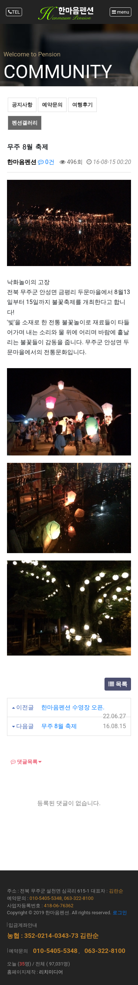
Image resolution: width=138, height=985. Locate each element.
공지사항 (22, 105)
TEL (14, 12)
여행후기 (82, 105)
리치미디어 (51, 972)
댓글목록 (24, 762)
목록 (117, 684)
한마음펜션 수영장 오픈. (73, 707)
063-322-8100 (104, 950)
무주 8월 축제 (59, 726)
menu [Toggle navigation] (120, 12)
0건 (46, 161)
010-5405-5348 (55, 950)
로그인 (120, 912)
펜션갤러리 (25, 123)
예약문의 (52, 105)
